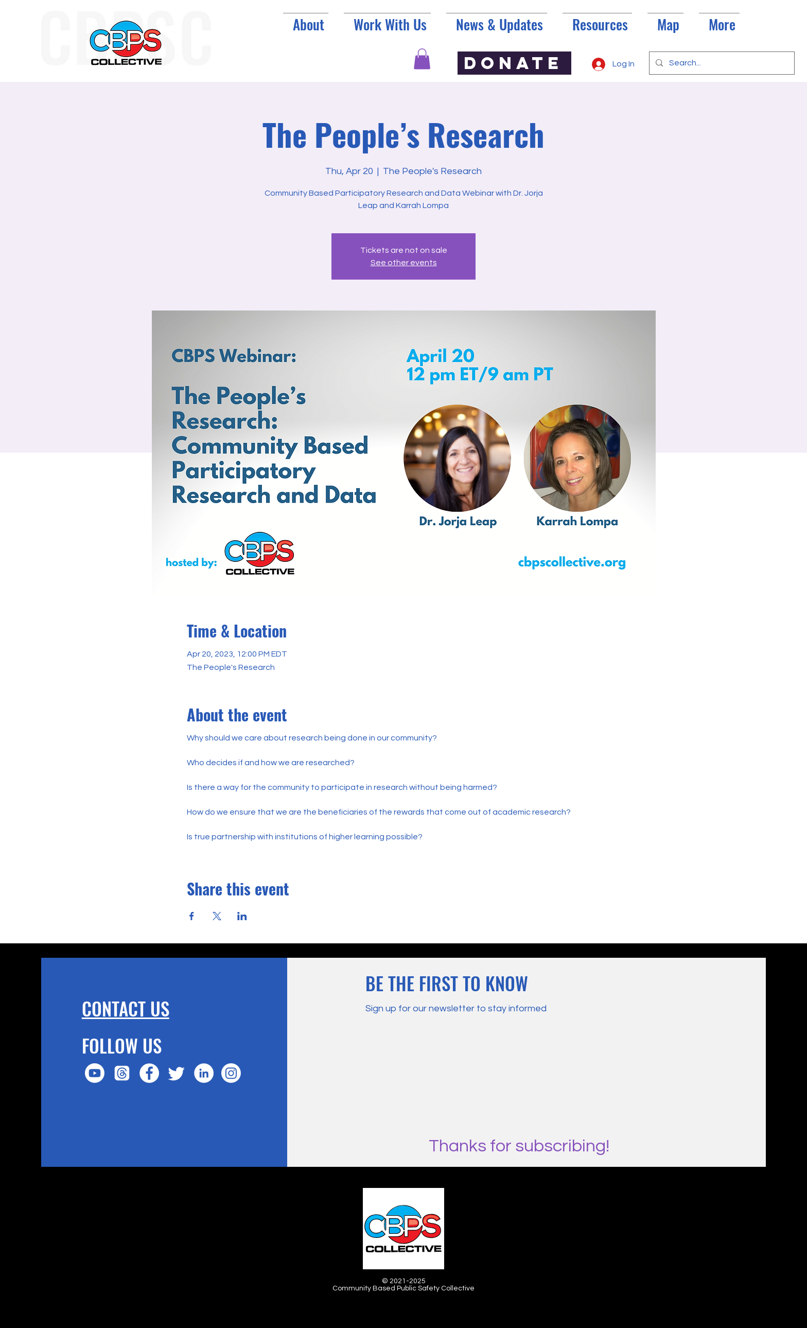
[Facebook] (149, 1073)
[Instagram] (231, 1073)
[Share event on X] (217, 916)
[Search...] (721, 63)
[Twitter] (176, 1073)
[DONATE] (514, 63)
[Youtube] (94, 1073)
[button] (422, 59)
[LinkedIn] (204, 1073)
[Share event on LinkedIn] (242, 916)
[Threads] (122, 1073)
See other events (404, 262)
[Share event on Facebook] (192, 916)
